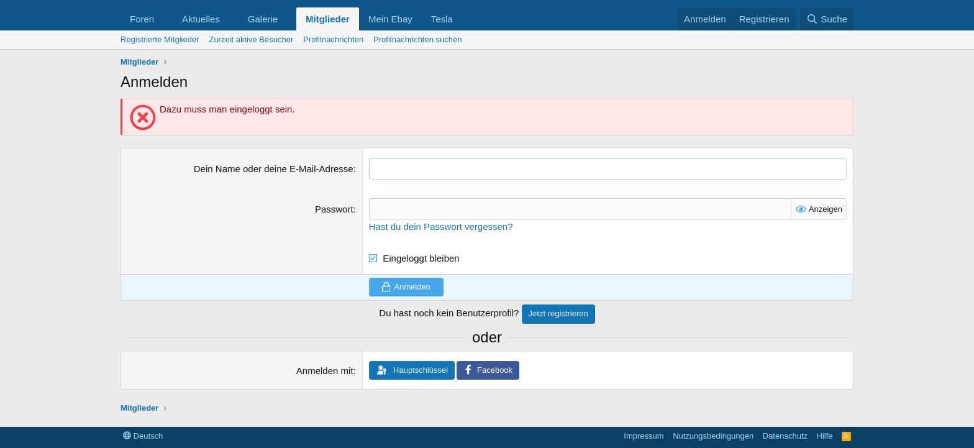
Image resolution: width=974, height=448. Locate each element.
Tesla (442, 19)
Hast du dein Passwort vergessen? (441, 226)
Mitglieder (328, 19)
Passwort (334, 209)
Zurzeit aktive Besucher (251, 39)
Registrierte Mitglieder (160, 39)
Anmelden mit (324, 370)
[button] (164, 18)
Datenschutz (785, 436)
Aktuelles (201, 19)
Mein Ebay (390, 19)
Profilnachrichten (333, 39)
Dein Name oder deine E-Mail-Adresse (273, 168)
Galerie (263, 19)
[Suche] (826, 18)
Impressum (643, 436)
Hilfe (825, 436)
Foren (142, 19)
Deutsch (143, 436)
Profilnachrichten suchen (417, 39)
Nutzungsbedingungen (713, 436)
